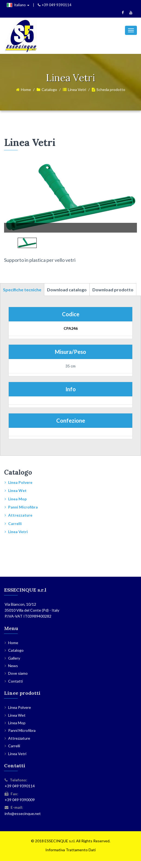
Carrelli (15, 523)
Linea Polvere (20, 482)
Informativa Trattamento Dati (70, 849)
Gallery (14, 658)
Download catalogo (67, 289)
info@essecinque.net (23, 813)
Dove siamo (18, 673)
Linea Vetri (77, 89)
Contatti (15, 681)
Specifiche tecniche (22, 289)
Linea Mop (17, 499)
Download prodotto (112, 289)
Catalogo (49, 89)
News (13, 665)
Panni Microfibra (23, 507)
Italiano (18, 5)
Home (26, 89)
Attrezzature (20, 515)
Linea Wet (17, 490)
